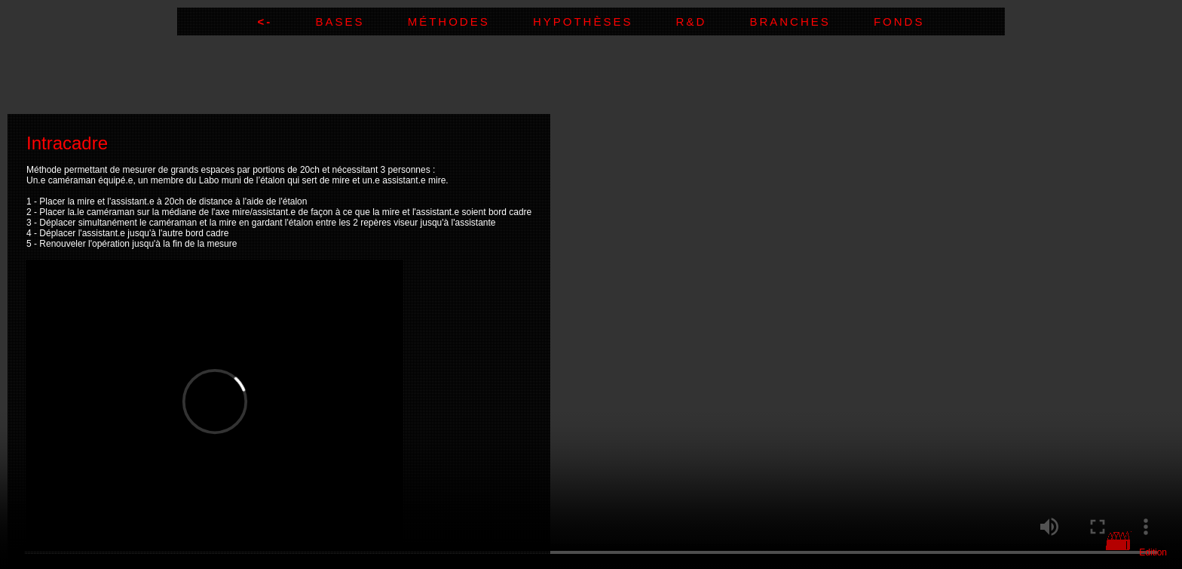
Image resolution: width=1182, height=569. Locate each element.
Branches (811, 21)
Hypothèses (604, 21)
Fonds (899, 21)
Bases (361, 21)
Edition (1153, 552)
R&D (713, 21)
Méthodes (470, 21)
